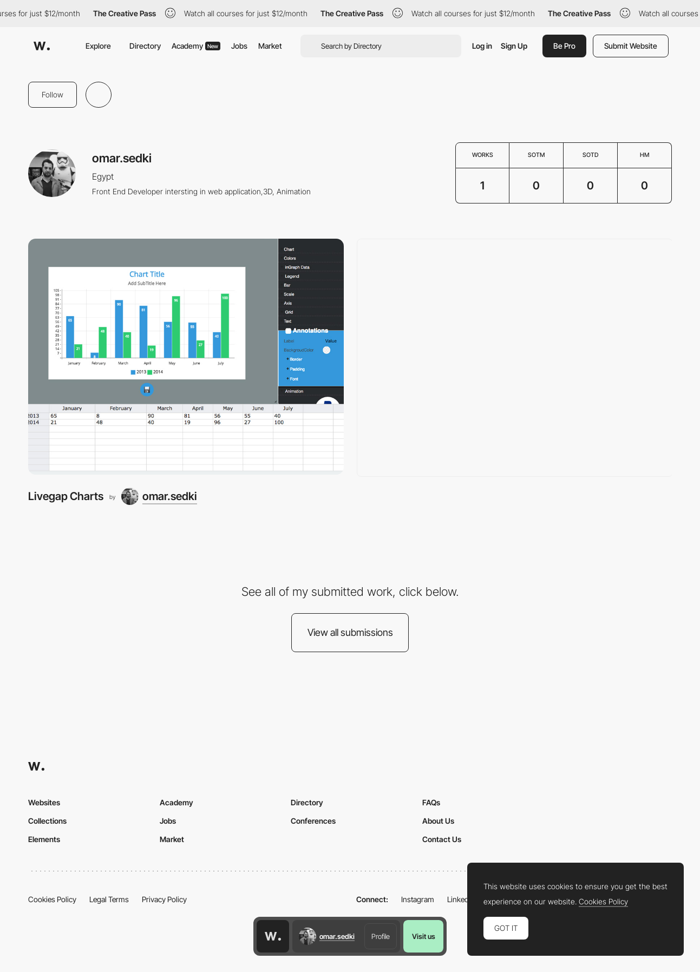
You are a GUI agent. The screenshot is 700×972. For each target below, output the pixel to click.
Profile (380, 936)
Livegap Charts (65, 496)
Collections (47, 820)
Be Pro (564, 45)
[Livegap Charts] (186, 357)
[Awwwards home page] (273, 936)
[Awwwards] (42, 46)
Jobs (239, 45)
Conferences (313, 820)
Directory (145, 45)
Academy (196, 45)
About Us (438, 820)
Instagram (417, 899)
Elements (44, 839)
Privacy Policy (164, 899)
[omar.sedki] (159, 496)
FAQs (431, 802)
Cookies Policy (52, 899)
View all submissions (350, 632)
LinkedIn (461, 899)
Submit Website (630, 45)
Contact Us (441, 839)
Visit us (423, 936)
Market (270, 45)
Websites (44, 802)
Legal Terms (109, 899)
